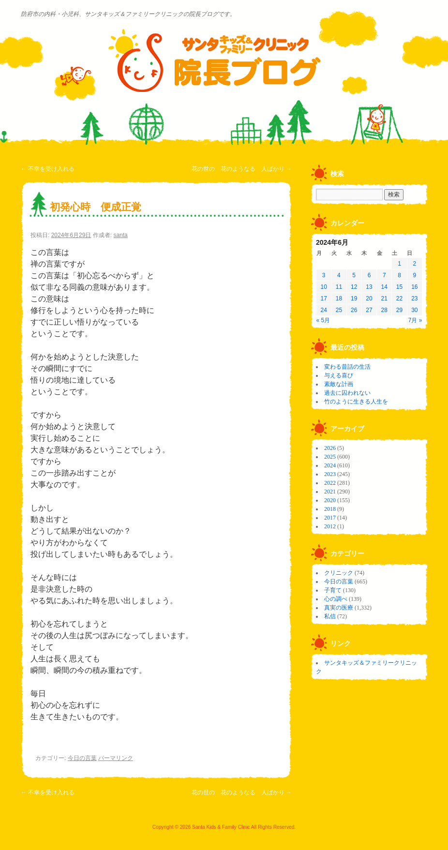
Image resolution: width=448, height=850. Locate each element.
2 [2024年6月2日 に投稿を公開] (415, 263)
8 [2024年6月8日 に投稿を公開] (399, 275)
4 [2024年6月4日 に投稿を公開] (339, 275)
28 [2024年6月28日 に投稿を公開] (384, 310)
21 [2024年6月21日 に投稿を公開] (384, 298)
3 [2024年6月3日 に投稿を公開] (324, 275)
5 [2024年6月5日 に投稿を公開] (354, 275)
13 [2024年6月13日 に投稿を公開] (369, 286)
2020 (330, 500)
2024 (330, 465)
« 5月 (323, 320)
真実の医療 (338, 607)
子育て (333, 590)
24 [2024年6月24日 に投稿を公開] (323, 310)
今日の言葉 (82, 758)
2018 (330, 509)
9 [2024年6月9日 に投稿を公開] (415, 275)
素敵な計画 (338, 384)
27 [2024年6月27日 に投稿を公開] (369, 310)
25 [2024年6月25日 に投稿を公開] (339, 310)
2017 (330, 517)
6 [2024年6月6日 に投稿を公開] (369, 275)
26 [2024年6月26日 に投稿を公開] (354, 310)
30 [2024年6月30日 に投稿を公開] (414, 310)
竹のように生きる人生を (356, 401)
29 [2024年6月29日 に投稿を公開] (399, 310)
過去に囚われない (347, 392)
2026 (330, 448)
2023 (330, 474)
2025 (330, 456)
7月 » (415, 320)
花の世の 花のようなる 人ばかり (242, 168)
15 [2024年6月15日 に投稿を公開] (399, 286)
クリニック (338, 572)
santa (120, 235)
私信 (330, 616)
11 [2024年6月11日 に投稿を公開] (339, 286)
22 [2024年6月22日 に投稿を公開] (399, 298)
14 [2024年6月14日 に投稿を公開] (384, 286)
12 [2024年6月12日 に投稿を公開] (354, 286)
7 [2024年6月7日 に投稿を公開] (384, 275)
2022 (330, 482)
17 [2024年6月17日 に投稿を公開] (323, 298)
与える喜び (338, 375)
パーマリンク (115, 758)
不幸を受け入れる (48, 168)
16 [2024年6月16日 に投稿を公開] (414, 286)
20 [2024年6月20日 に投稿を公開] (369, 298)
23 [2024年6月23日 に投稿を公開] (414, 298)
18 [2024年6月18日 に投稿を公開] (339, 298)
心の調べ (335, 599)
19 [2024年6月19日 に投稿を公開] (354, 298)
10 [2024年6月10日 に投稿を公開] (323, 286)
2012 (330, 526)
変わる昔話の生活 (347, 366)
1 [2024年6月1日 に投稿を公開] (399, 263)
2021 (330, 491)
